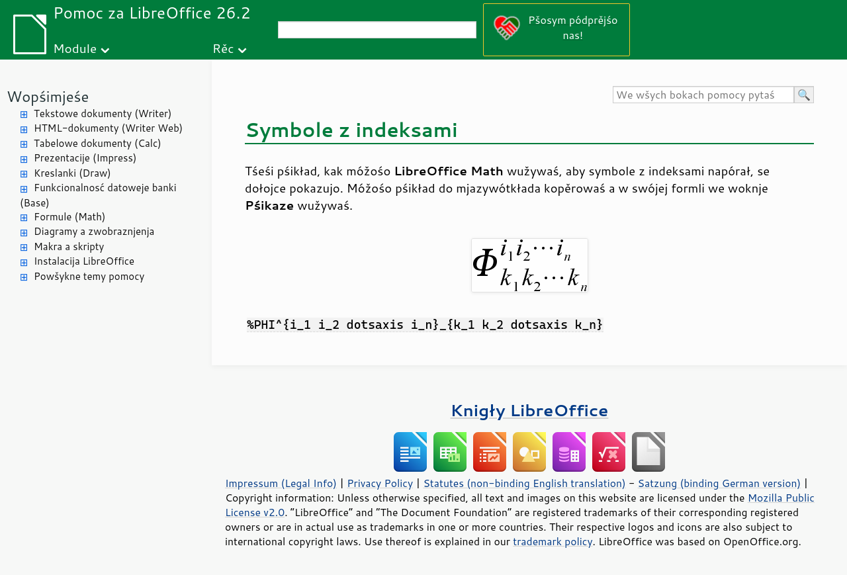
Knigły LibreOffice (530, 409)
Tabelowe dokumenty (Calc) (97, 143)
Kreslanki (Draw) (72, 173)
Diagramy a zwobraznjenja (94, 231)
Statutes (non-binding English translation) (524, 483)
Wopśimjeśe (48, 96)
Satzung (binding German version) (719, 483)
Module (75, 48)
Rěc (223, 48)
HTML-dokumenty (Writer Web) (108, 128)
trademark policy (552, 541)
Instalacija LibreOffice (84, 261)
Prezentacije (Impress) (85, 158)
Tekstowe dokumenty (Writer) (102, 113)
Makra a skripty (69, 246)
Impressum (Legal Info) (281, 483)
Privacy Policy (380, 483)
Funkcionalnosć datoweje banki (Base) (98, 195)
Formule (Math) (69, 217)
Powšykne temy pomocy (89, 276)
